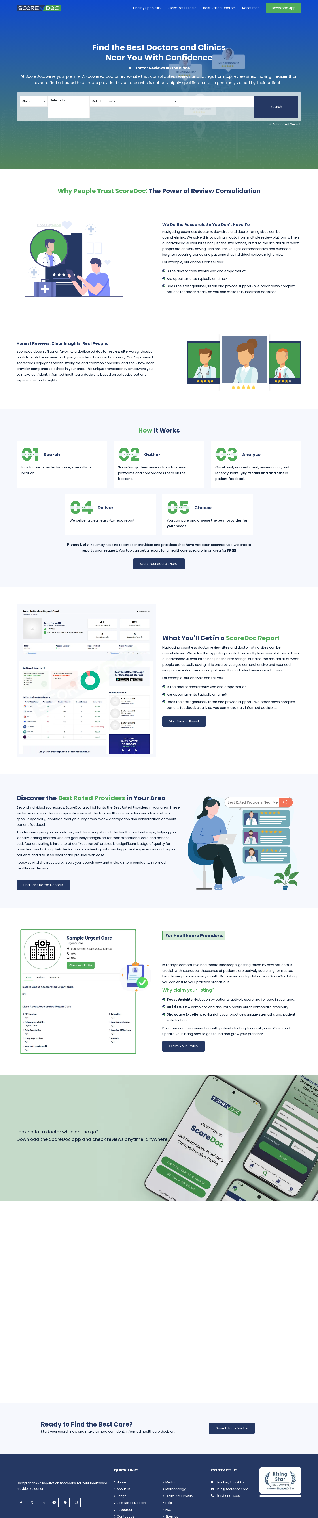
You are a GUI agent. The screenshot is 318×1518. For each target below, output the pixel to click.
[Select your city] (69, 107)
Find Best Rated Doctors (43, 884)
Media (170, 1482)
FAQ (168, 1509)
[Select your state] (34, 101)
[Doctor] (216, 101)
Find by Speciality (147, 8)
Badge (122, 1496)
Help (168, 1503)
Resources (250, 8)
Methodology (175, 1489)
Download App (284, 8)
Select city (68, 100)
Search (276, 106)
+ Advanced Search (285, 124)
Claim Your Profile (182, 8)
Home (121, 1482)
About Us (124, 1489)
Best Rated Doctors (219, 8)
